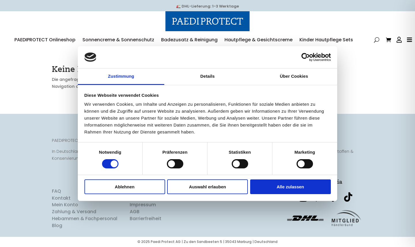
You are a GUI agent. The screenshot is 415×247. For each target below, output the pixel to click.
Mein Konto (65, 205)
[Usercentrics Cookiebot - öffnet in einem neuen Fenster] (305, 57)
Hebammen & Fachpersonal (84, 219)
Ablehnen (124, 186)
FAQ (56, 191)
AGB (134, 212)
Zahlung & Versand (74, 212)
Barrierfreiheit (145, 219)
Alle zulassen (290, 186)
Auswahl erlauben (207, 186)
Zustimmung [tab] (121, 76)
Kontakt (61, 198)
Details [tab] (207, 76)
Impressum (143, 205)
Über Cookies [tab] (294, 76)
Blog (57, 226)
